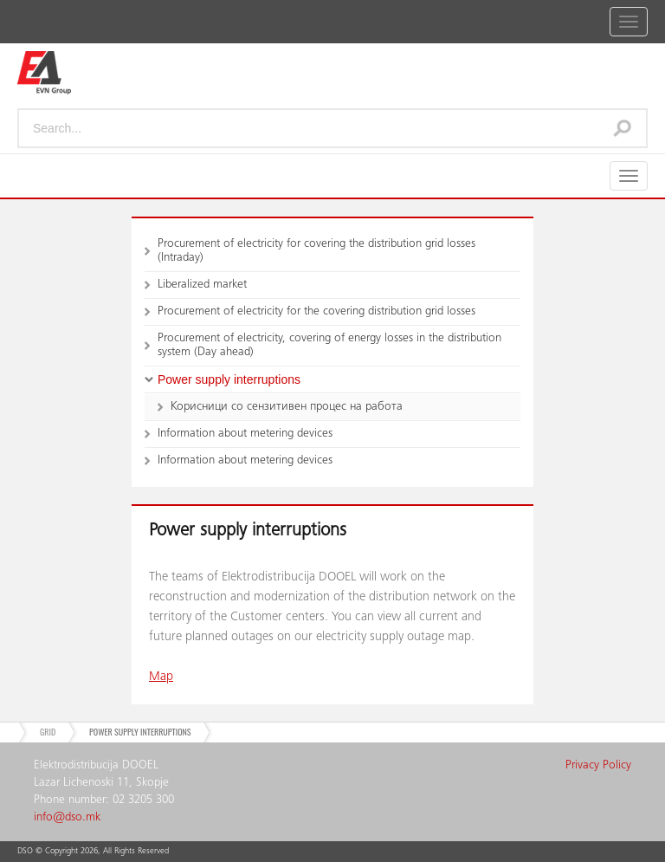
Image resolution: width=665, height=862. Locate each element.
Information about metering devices (245, 434)
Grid (47, 731)
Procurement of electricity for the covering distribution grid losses (316, 312)
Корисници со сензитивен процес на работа (287, 407)
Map (161, 677)
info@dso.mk (67, 818)
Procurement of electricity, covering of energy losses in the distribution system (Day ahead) (329, 346)
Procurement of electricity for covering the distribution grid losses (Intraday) (316, 251)
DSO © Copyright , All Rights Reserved (93, 851)
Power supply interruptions (229, 379)
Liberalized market (202, 285)
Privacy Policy (598, 766)
